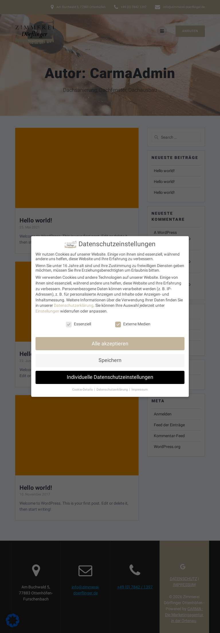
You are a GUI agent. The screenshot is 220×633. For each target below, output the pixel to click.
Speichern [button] (110, 356)
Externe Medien (132, 319)
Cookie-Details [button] (83, 385)
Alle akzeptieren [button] (110, 339)
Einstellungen (47, 306)
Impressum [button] (139, 385)
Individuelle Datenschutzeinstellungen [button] (110, 372)
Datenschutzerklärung (73, 300)
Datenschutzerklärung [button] (113, 385)
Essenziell (78, 319)
